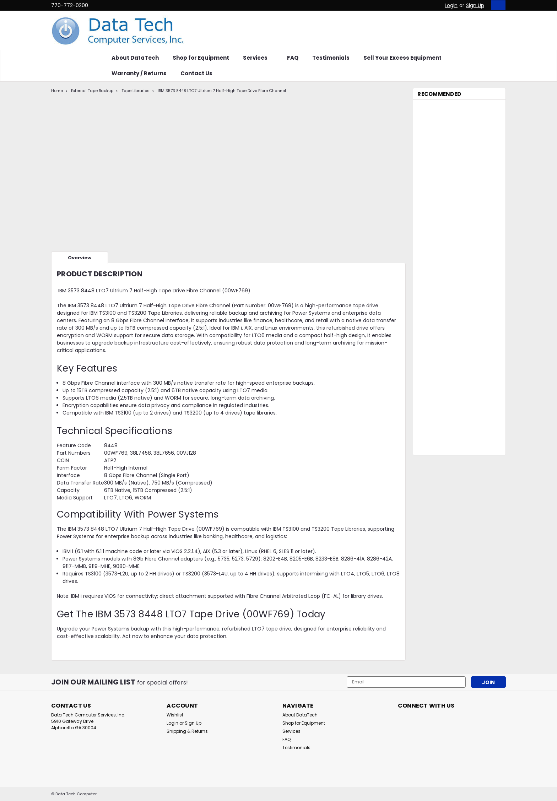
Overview (79, 257)
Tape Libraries (135, 90)
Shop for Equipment (201, 57)
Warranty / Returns (139, 73)
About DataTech (135, 57)
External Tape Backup (92, 90)
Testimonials (331, 57)
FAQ (292, 57)
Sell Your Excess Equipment (402, 57)
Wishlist (175, 715)
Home (57, 90)
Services (258, 57)
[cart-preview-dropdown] (497, 5)
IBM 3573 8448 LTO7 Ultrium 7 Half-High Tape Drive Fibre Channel (222, 90)
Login (451, 5)
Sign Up (475, 5)
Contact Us (196, 73)
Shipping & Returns (187, 731)
